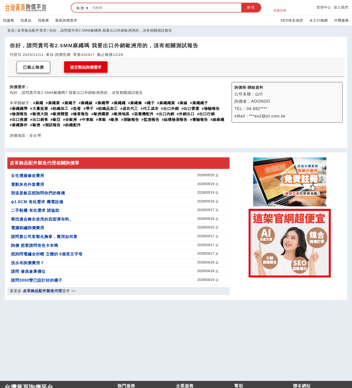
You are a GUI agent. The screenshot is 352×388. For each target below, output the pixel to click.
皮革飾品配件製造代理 (42, 291)
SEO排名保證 (291, 20)
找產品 (26, 20)
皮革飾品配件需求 (32, 30)
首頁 (11, 30)
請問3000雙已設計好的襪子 (36, 280)
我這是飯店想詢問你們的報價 (38, 193)
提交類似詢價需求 (85, 67)
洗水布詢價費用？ (27, 263)
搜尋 (251, 7)
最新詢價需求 (66, 20)
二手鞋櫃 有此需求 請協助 (35, 210)
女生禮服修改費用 (27, 175)
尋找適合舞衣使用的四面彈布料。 (42, 219)
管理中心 (324, 7)
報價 (80, 8)
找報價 (43, 20)
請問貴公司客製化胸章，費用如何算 (44, 236)
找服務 (8, 20)
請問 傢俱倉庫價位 (28, 271)
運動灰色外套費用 (27, 184)
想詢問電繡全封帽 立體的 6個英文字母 (47, 254)
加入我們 (341, 7)
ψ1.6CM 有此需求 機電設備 (37, 202)
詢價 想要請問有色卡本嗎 (34, 245)
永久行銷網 (318, 20)
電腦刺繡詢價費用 (27, 227)
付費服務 (341, 20)
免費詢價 (280, 7)
